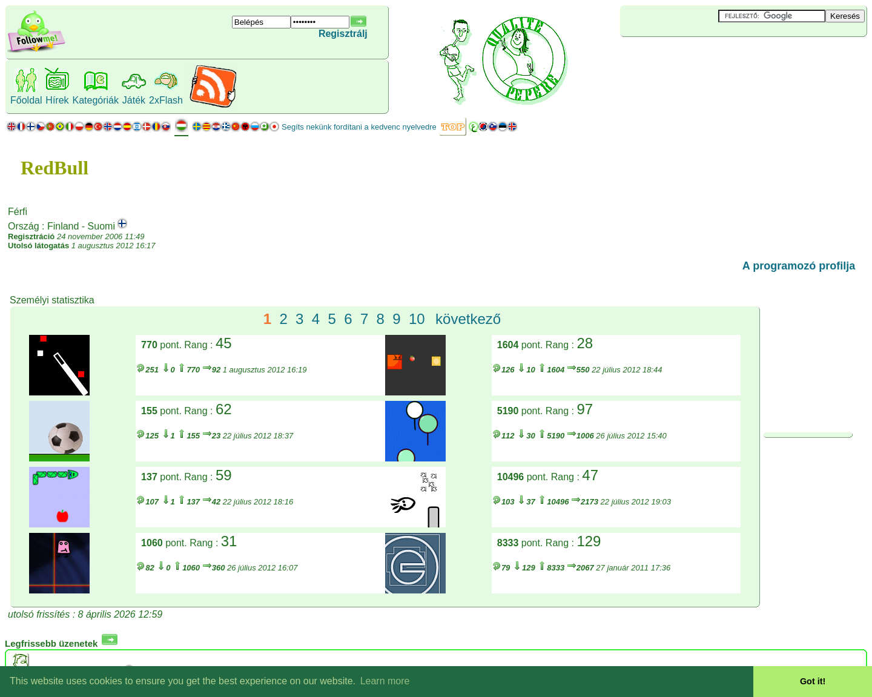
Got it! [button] (812, 681)
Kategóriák (95, 100)
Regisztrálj (343, 33)
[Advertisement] (692, 57)
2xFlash (166, 100)
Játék (133, 100)
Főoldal (26, 100)
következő (468, 319)
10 (417, 319)
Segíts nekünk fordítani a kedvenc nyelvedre (359, 126)
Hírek (56, 100)
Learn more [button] (385, 681)
